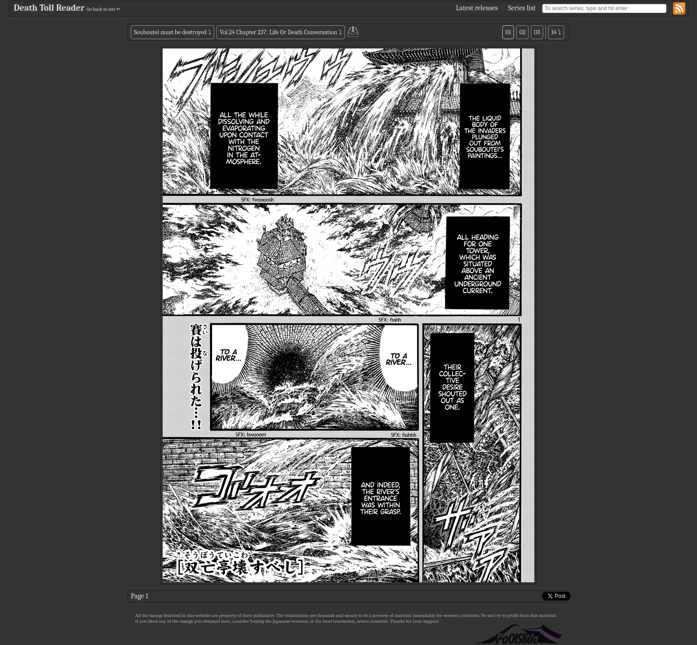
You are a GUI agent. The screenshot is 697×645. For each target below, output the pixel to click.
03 (537, 32)
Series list (522, 8)
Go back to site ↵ (103, 9)
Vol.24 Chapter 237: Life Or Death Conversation (278, 32)
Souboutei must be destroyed (170, 32)
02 (522, 32)
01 (508, 32)
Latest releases (477, 8)
